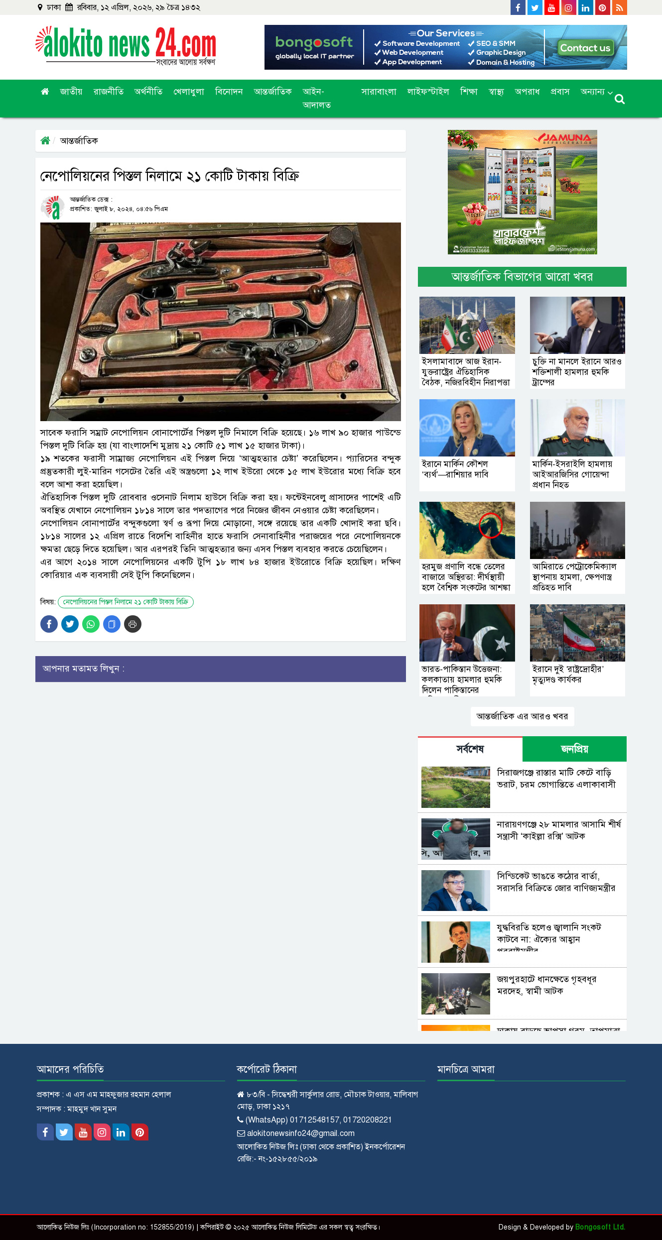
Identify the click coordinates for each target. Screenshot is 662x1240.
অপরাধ (527, 91)
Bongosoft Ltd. (600, 1227)
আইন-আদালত (317, 98)
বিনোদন (229, 91)
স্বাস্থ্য (496, 91)
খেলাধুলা (188, 91)
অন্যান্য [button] (593, 91)
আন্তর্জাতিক (273, 91)
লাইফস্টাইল (428, 91)
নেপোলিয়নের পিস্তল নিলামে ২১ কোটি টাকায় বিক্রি (125, 602)
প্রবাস (560, 91)
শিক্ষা (469, 91)
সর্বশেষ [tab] (470, 749)
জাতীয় (71, 91)
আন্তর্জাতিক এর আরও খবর (522, 716)
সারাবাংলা (379, 91)
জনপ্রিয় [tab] (574, 749)
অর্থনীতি (148, 91)
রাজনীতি (109, 91)
